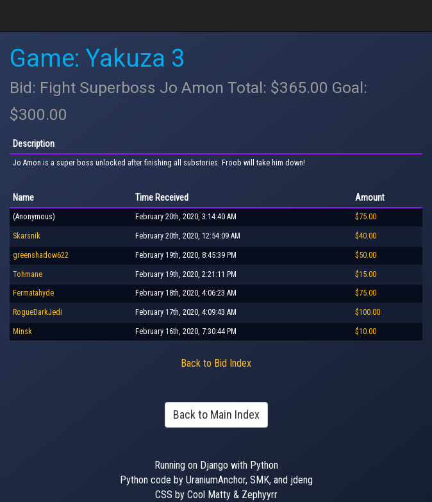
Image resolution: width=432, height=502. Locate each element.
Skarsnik (26, 235)
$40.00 (365, 235)
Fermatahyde (33, 293)
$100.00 (367, 312)
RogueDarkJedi (37, 312)
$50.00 (365, 255)
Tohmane (27, 274)
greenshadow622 (41, 255)
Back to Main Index (216, 414)
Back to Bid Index (216, 363)
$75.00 (365, 216)
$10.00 (365, 331)
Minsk (22, 331)
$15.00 (365, 274)
